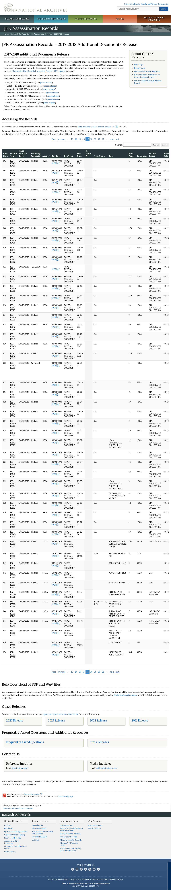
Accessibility (63, 879)
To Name (88, 153)
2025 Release (14, 720)
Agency (46, 155)
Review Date (167, 154)
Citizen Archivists (132, 4)
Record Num (13, 154)
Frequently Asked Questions (25, 742)
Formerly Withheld (35, 154)
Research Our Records (17, 18)
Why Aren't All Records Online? (69, 844)
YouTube (89, 869)
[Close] (168, 865)
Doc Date (56, 155)
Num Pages (132, 154)
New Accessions (94, 828)
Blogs (94, 869)
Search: (119, 144)
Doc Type (68, 155)
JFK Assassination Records (41, 34)
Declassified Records (68, 837)
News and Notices (95, 825)
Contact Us (163, 4)
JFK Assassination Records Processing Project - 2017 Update (37, 71)
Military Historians (39, 828)
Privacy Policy (75, 879)
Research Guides (69, 821)
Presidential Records (12, 838)
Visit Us (120, 18)
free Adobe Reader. (33, 794)
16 (84, 139)
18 (91, 139)
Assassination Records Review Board (147, 81)
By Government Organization (15, 831)
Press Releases (99, 742)
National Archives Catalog (14, 834)
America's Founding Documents (154, 18)
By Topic (7, 825)
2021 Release (139, 720)
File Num (79, 154)
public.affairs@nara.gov (106, 768)
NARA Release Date (23, 153)
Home (6, 34)
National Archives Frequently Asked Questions (71, 829)
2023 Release (56, 720)
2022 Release (98, 720)
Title (111, 155)
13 (72, 139)
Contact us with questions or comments (18, 808)
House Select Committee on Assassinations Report (147, 75)
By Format (8, 828)
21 (103, 139)
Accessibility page (66, 796)
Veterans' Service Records (51, 18)
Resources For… (40, 821)
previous (61, 139)
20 (99, 139)
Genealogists (37, 825)
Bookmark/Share (149, 4)
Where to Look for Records (71, 840)
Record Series (152, 154)
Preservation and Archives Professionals (42, 832)
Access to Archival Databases (11, 842)
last (117, 139)
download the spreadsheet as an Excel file (96, 126)
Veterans (35, 840)
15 (80, 139)
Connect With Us (85, 865)
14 (76, 139)
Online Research (13, 821)
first (54, 139)
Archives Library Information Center (15, 847)
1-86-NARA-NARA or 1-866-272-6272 (85, 886)
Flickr (98, 869)
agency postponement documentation (60, 714)
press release (46, 82)
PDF (54, 163)
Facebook (72, 869)
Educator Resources (85, 18)
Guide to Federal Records (70, 833)
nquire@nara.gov (20, 768)
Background (139, 68)
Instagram (81, 869)
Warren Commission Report (147, 71)
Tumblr (85, 869)
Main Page (138, 64)
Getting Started (66, 825)
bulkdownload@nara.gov (125, 695)
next (112, 139)
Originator (142, 155)
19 (95, 139)
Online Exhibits (10, 851)
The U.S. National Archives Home (35, 7)
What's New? (94, 821)
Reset (164, 145)
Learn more (147, 885)
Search (164, 9)
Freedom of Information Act (93, 879)
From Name (99, 155)
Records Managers (39, 837)
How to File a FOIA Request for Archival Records (70, 849)
